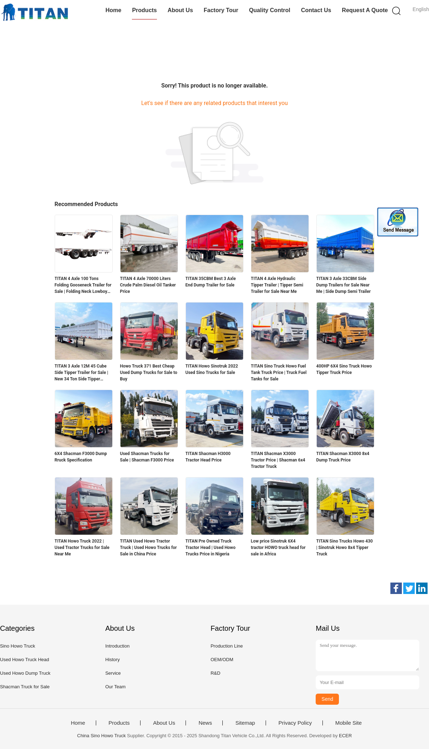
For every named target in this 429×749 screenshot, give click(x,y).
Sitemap (245, 722)
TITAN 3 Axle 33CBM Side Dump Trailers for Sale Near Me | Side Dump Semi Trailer (343, 285)
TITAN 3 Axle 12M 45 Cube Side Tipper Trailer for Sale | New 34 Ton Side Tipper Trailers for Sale (81, 373)
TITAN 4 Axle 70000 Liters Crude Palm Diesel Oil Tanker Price (148, 285)
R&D (215, 673)
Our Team (115, 686)
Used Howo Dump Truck (25, 673)
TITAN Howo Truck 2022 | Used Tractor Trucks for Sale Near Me (82, 547)
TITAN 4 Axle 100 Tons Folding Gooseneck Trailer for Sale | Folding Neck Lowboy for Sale (83, 285)
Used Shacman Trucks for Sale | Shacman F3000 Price (147, 457)
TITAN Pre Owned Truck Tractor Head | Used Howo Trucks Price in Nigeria (211, 547)
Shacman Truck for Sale (25, 686)
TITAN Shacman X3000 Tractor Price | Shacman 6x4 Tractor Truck (278, 460)
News (205, 722)
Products (144, 10)
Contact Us (316, 10)
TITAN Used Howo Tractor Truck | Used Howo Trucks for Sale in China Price (148, 547)
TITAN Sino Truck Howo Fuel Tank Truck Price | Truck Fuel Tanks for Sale (279, 372)
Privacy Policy (295, 722)
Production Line (227, 646)
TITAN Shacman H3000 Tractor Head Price (208, 457)
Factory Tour (221, 10)
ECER (345, 735)
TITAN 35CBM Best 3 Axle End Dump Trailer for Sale (211, 282)
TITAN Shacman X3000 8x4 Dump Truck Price (342, 457)
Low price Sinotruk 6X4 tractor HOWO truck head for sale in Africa (278, 547)
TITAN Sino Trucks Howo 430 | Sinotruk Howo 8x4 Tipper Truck (344, 547)
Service (112, 673)
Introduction (117, 646)
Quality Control (269, 10)
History (112, 659)
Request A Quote (365, 10)
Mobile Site (348, 722)
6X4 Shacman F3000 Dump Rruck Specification (81, 457)
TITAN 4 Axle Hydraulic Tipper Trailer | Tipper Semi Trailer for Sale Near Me (277, 285)
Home (113, 10)
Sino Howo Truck (17, 646)
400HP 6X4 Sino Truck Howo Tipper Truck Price (344, 369)
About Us (180, 10)
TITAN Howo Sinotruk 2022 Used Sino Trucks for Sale (212, 369)
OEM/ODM (222, 659)
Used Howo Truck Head (24, 659)
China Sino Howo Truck (101, 735)
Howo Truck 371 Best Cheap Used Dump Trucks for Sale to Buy (148, 372)
